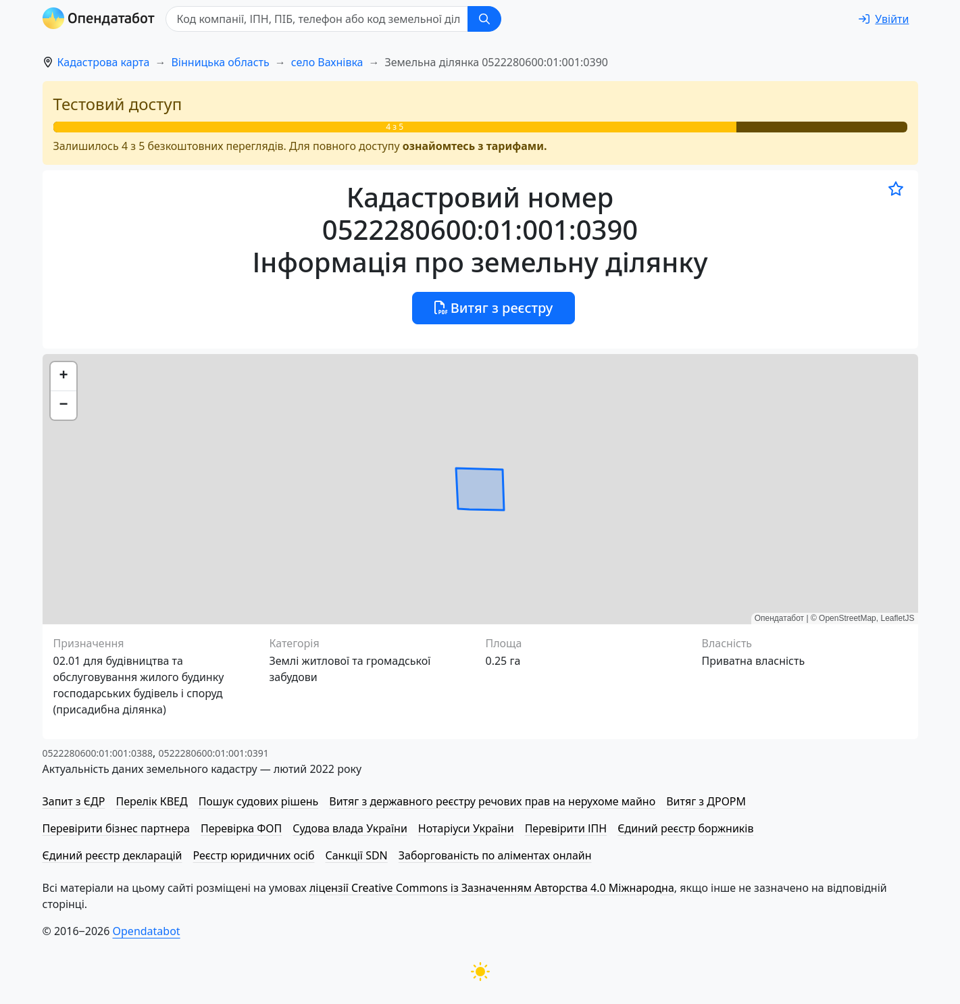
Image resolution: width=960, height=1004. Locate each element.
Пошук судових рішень (259, 801)
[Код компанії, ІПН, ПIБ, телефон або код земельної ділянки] (317, 19)
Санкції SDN (356, 855)
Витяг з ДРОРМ (706, 801)
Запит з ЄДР (74, 801)
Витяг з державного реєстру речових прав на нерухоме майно (492, 801)
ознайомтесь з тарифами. (475, 146)
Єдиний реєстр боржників (685, 828)
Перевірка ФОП (241, 828)
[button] (63, 376)
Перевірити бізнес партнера (116, 828)
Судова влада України (350, 828)
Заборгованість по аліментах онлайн (495, 855)
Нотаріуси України (466, 828)
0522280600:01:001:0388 (98, 753)
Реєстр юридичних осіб (254, 855)
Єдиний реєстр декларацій (112, 855)
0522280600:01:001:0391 (213, 753)
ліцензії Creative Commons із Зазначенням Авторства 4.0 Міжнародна (491, 887)
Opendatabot (146, 931)
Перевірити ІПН (566, 828)
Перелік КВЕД (151, 801)
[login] (883, 19)
